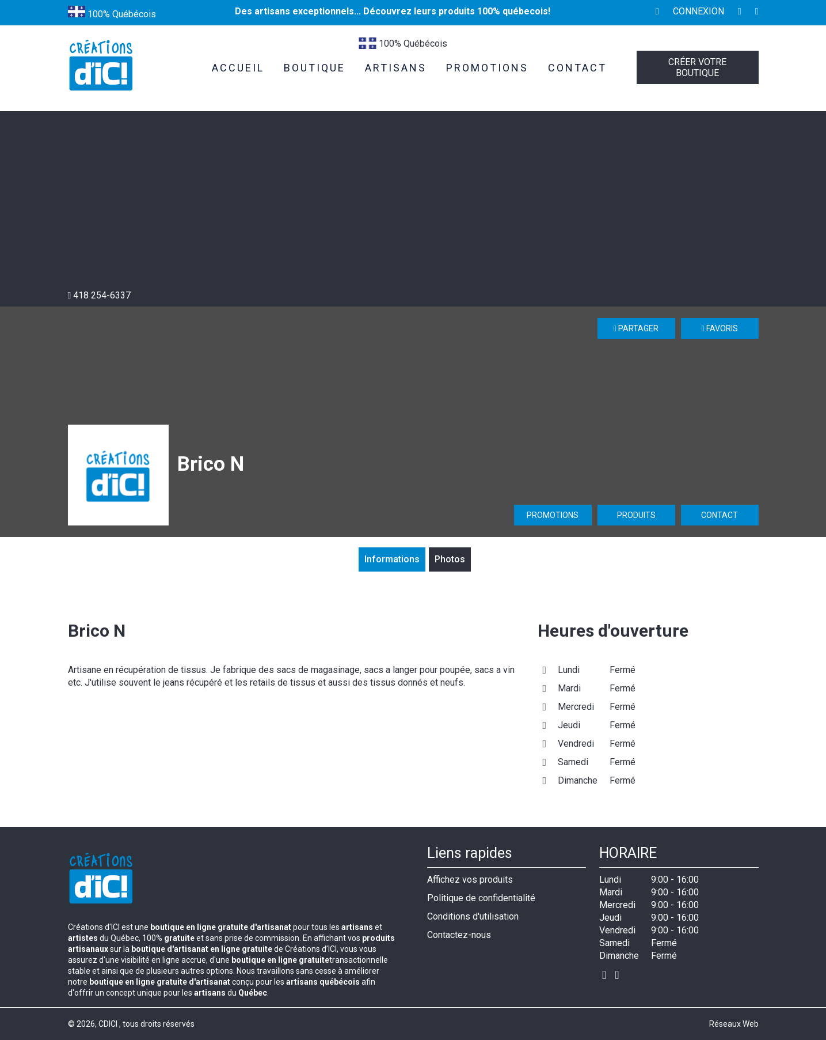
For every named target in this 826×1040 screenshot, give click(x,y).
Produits (636, 515)
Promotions (552, 515)
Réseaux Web (734, 1023)
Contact (719, 515)
